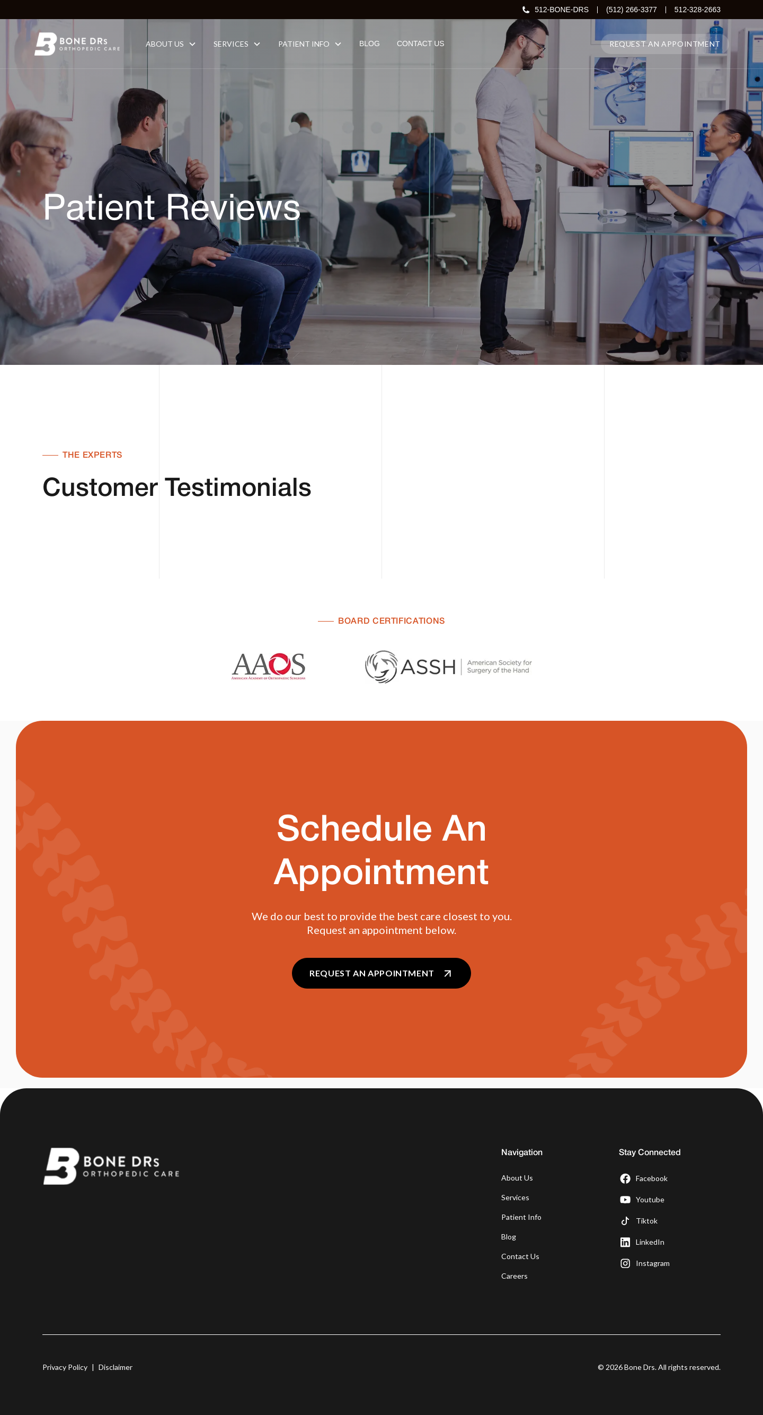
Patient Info (521, 1216)
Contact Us (520, 1256)
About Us (517, 1177)
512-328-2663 (698, 9)
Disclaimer (115, 1367)
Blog (508, 1236)
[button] (171, 43)
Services (515, 1197)
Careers (514, 1275)
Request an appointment (665, 43)
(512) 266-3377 (631, 9)
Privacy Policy (64, 1367)
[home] (77, 44)
